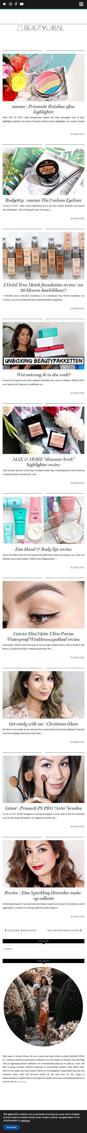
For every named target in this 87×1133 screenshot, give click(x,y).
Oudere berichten (21, 930)
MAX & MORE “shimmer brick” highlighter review (43, 462)
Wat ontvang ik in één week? (43, 374)
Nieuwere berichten (64, 930)
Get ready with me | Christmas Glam (43, 724)
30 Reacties (77, 826)
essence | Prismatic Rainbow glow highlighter (43, 109)
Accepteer (11, 1127)
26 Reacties (77, 742)
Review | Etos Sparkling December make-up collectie (43, 895)
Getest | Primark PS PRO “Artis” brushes (43, 808)
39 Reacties (77, 218)
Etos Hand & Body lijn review (43, 549)
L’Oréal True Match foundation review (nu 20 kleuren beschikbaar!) (43, 287)
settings (25, 1120)
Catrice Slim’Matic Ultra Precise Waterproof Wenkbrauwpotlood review (43, 636)
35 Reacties (77, 134)
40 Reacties (77, 393)
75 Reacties (77, 657)
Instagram (21, 1081)
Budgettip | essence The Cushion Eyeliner (43, 200)
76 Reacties (77, 483)
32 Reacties (77, 567)
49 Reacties (77, 308)
